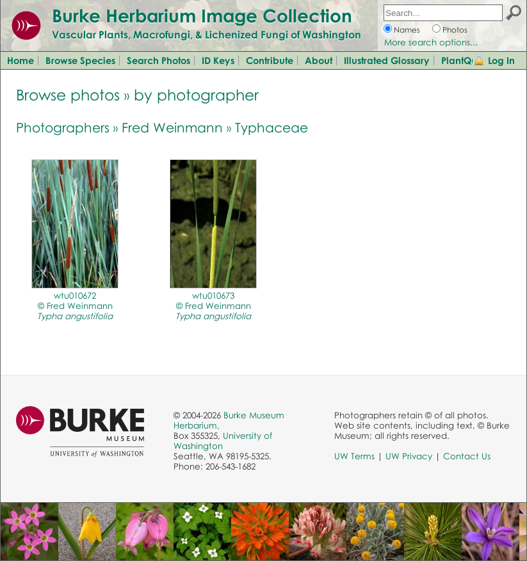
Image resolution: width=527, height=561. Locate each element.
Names (407, 30)
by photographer (196, 94)
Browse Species (80, 60)
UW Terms (354, 456)
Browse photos (68, 94)
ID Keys (218, 60)
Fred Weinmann (172, 127)
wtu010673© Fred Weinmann (213, 305)
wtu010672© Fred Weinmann (75, 305)
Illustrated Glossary (387, 60)
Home (20, 60)
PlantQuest (465, 60)
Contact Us (467, 456)
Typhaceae (271, 127)
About (318, 60)
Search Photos (158, 60)
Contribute (269, 60)
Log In (501, 60)
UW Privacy (408, 456)
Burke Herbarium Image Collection (202, 15)
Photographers (62, 127)
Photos (454, 30)
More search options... (431, 42)
